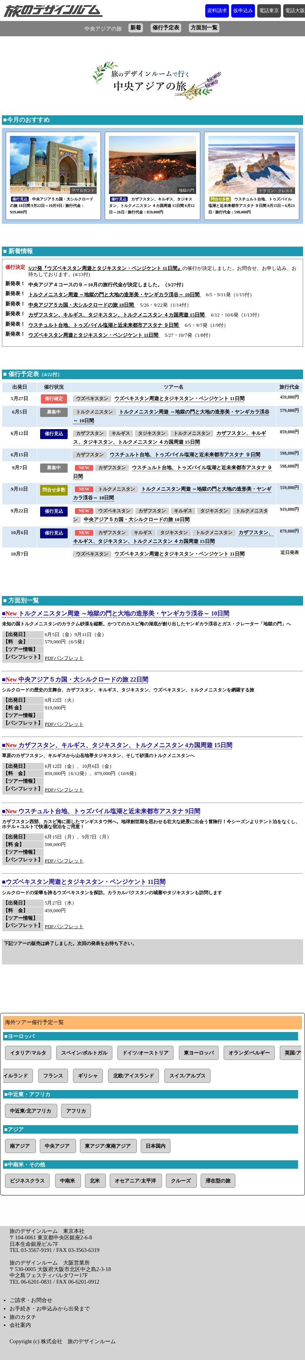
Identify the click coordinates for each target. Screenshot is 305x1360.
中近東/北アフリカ (31, 1111)
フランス (53, 1076)
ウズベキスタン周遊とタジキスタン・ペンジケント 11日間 (179, 398)
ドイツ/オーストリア (145, 1053)
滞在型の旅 (218, 1181)
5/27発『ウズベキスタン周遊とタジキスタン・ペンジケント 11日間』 (105, 268)
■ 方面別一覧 (21, 600)
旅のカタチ (23, 1317)
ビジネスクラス (27, 1181)
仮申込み (243, 10)
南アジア (20, 1146)
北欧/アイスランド (133, 1076)
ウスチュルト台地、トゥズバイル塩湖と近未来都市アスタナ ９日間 (185, 454)
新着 (135, 28)
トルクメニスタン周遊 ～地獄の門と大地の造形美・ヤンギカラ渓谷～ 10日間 (123, 613)
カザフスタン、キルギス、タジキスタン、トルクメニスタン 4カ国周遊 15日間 (125, 745)
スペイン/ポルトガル (84, 1053)
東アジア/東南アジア (108, 1146)
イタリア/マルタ (28, 1053)
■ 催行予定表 (32, 374)
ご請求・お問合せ (31, 1300)
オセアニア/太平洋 (136, 1181)
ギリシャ (88, 1076)
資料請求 (217, 10)
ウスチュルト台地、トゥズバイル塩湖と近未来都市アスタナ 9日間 (109, 811)
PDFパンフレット (64, 658)
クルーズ (181, 1181)
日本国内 (155, 1146)
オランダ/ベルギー (249, 1053)
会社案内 (20, 1325)
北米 (95, 1181)
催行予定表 (165, 28)
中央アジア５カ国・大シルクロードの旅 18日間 (136, 519)
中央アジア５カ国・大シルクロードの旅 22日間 (83, 679)
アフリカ (76, 1111)
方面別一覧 (204, 28)
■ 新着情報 (18, 251)
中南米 (68, 1181)
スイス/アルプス (187, 1076)
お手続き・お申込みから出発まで (50, 1308)
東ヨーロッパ (199, 1053)
